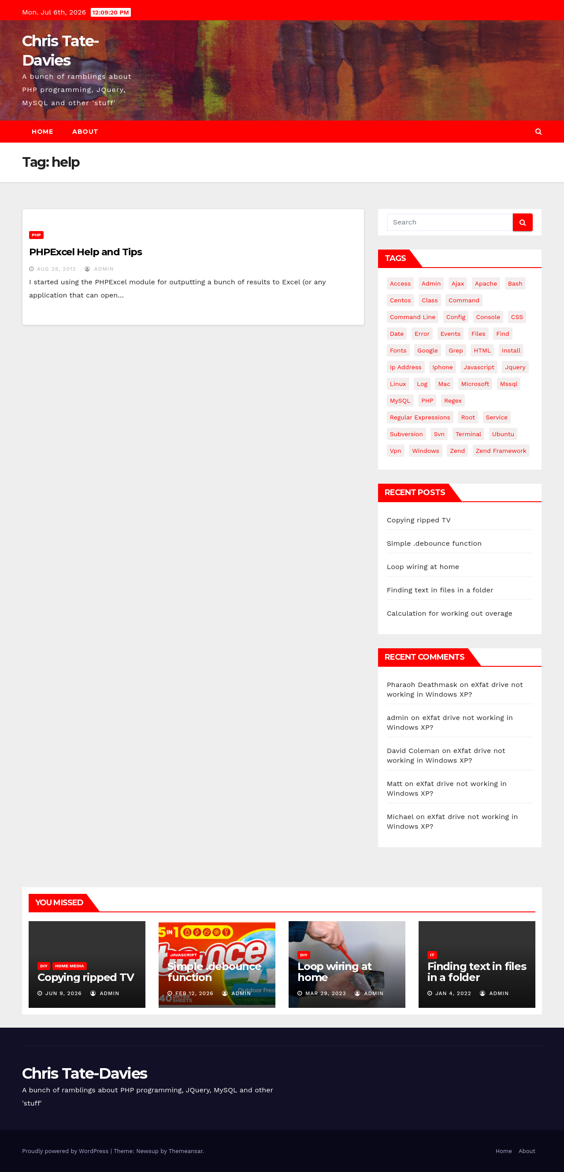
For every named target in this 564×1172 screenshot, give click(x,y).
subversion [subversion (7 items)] (406, 433)
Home (42, 132)
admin (99, 269)
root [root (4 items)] (468, 417)
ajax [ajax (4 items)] (458, 283)
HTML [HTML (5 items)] (482, 350)
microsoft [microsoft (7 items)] (475, 383)
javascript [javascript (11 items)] (479, 367)
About (85, 132)
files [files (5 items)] (478, 333)
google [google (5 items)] (427, 350)
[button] (538, 131)
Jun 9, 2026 (63, 993)
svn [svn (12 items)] (439, 433)
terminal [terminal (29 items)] (469, 433)
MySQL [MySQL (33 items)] (400, 400)
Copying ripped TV (419, 520)
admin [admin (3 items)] (431, 283)
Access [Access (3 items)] (400, 283)
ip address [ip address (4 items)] (406, 367)
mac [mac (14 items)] (444, 383)
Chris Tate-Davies (84, 1073)
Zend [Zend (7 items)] (457, 450)
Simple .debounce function (434, 543)
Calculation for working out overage (449, 613)
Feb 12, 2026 (194, 993)
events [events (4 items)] (451, 333)
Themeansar (186, 1151)
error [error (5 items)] (422, 333)
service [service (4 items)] (497, 417)
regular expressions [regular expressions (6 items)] (420, 417)
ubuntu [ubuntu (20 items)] (503, 433)
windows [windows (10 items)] (425, 450)
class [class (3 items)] (430, 300)
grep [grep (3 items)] (456, 350)
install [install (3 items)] (511, 350)
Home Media (69, 965)
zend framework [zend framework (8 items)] (501, 450)
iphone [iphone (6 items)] (442, 367)
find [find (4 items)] (502, 333)
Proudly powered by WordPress (66, 1151)
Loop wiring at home (423, 566)
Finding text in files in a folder (440, 590)
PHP (36, 234)
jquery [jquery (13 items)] (515, 367)
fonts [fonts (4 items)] (398, 350)
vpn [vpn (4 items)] (395, 450)
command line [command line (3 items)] (413, 316)
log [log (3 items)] (422, 383)
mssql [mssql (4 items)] (509, 383)
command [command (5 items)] (464, 300)
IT (432, 954)
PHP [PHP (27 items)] (427, 400)
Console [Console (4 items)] (488, 316)
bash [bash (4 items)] (515, 283)
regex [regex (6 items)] (453, 400)
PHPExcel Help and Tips (85, 252)
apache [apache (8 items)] (486, 283)
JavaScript (183, 954)
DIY (44, 965)
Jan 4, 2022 (453, 993)
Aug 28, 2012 (56, 269)
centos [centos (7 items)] (400, 300)
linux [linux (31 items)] (398, 383)
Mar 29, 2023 (325, 993)
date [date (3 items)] (397, 333)
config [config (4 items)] (455, 316)
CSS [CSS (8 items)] (517, 316)
